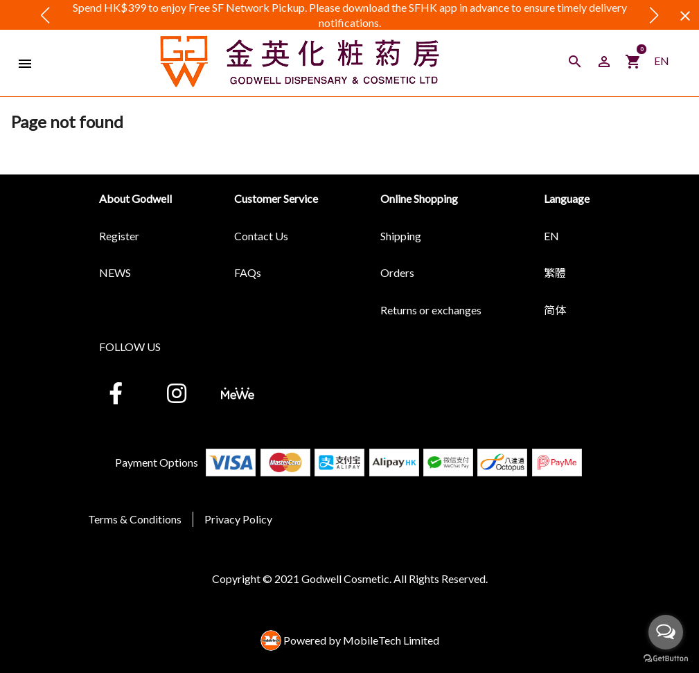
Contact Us (261, 235)
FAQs (247, 272)
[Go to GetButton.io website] (666, 658)
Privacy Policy (238, 519)
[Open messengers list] (665, 632)
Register (119, 235)
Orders (397, 272)
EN (661, 60)
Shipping (400, 235)
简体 (555, 309)
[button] (45, 15)
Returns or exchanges (430, 309)
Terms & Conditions (135, 519)
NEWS (115, 272)
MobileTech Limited (391, 640)
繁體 (555, 272)
